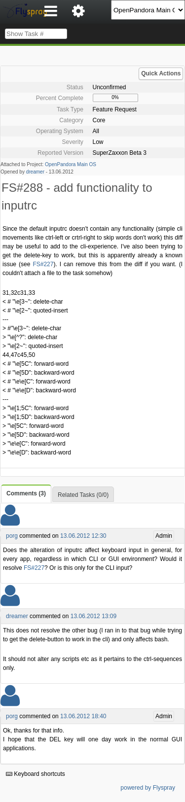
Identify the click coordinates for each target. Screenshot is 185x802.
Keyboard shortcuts (35, 773)
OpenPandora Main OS (70, 164)
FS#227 (43, 264)
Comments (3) (26, 493)
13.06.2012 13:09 (93, 616)
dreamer (35, 171)
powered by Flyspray (147, 787)
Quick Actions (161, 73)
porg (12, 535)
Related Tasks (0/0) (83, 494)
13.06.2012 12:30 (83, 535)
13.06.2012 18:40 (83, 716)
